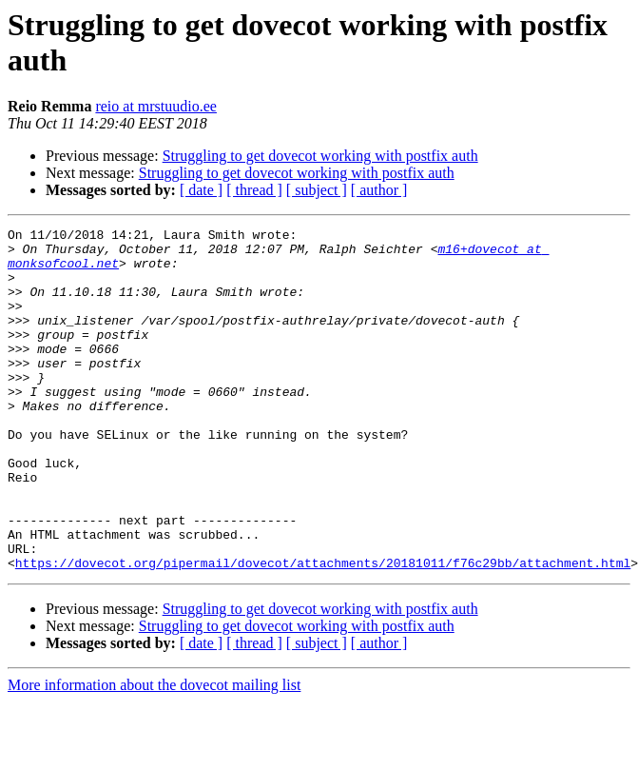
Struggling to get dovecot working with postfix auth (320, 156)
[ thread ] (254, 190)
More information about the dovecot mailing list (154, 753)
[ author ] (379, 190)
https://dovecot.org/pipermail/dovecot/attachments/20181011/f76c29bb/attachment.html (322, 631)
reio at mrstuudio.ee (156, 106)
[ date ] (201, 190)
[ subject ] (316, 190)
